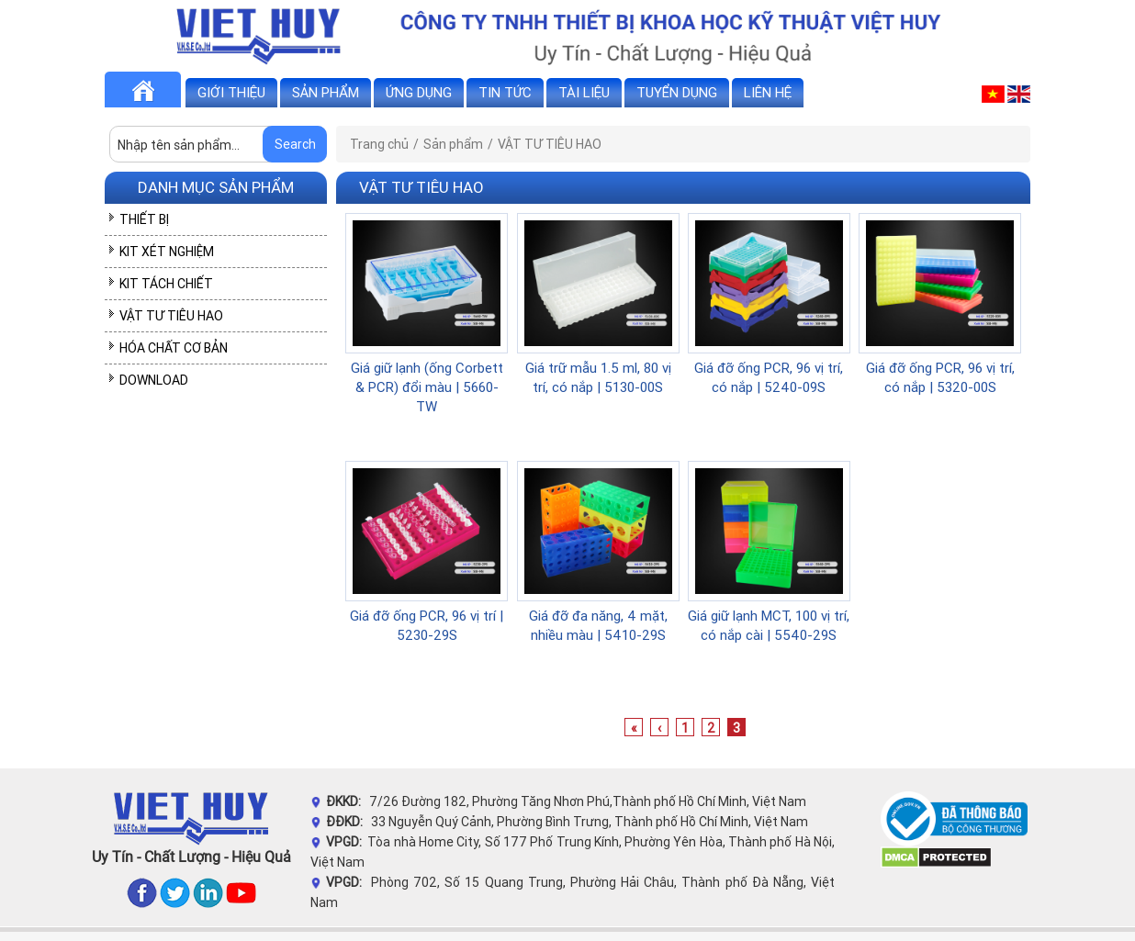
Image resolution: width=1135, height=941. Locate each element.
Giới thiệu (231, 92)
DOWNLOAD (153, 380)
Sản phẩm (325, 92)
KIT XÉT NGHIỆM (166, 251)
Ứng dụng (419, 92)
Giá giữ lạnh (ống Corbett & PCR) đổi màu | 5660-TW (427, 387)
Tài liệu (584, 92)
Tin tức (505, 92)
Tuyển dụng (676, 92)
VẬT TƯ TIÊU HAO (171, 316)
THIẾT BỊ (144, 219)
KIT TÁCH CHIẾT (166, 283)
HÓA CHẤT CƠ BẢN (173, 348)
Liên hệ (768, 92)
